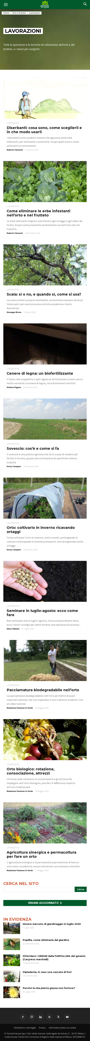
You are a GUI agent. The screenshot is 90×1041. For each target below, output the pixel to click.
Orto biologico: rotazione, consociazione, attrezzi (31, 771)
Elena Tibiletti (13, 628)
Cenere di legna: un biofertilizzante (40, 373)
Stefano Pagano (14, 387)
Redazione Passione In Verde (20, 708)
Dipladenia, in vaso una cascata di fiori (47, 972)
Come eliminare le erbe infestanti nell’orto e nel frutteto (38, 213)
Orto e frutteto (19, 13)
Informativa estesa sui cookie (62, 1027)
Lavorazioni (13, 123)
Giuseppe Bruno (14, 312)
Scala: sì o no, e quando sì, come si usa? (44, 294)
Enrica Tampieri (14, 466)
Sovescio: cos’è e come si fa (33, 448)
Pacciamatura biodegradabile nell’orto (43, 690)
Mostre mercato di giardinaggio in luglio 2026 (52, 924)
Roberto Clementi (15, 150)
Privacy (42, 1027)
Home (6, 13)
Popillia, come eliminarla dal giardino (46, 940)
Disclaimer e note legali (25, 1027)
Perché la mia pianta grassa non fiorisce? (49, 988)
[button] (85, 4)
